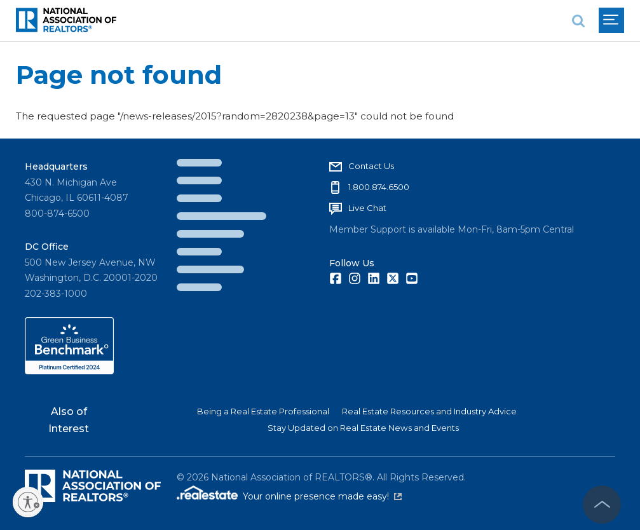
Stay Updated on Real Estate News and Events (363, 428)
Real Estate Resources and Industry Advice (429, 411)
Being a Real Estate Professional (263, 411)
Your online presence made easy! (322, 496)
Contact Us (371, 166)
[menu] (611, 20)
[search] (578, 21)
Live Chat (367, 208)
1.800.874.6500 (378, 187)
